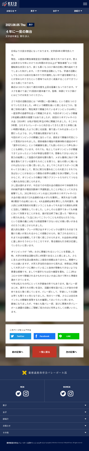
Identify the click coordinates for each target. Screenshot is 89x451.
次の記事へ (71, 352)
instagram (26, 393)
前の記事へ (17, 352)
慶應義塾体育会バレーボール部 (44, 373)
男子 (31, 25)
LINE (68, 336)
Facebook (44, 336)
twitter (18, 393)
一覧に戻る (44, 352)
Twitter (20, 336)
